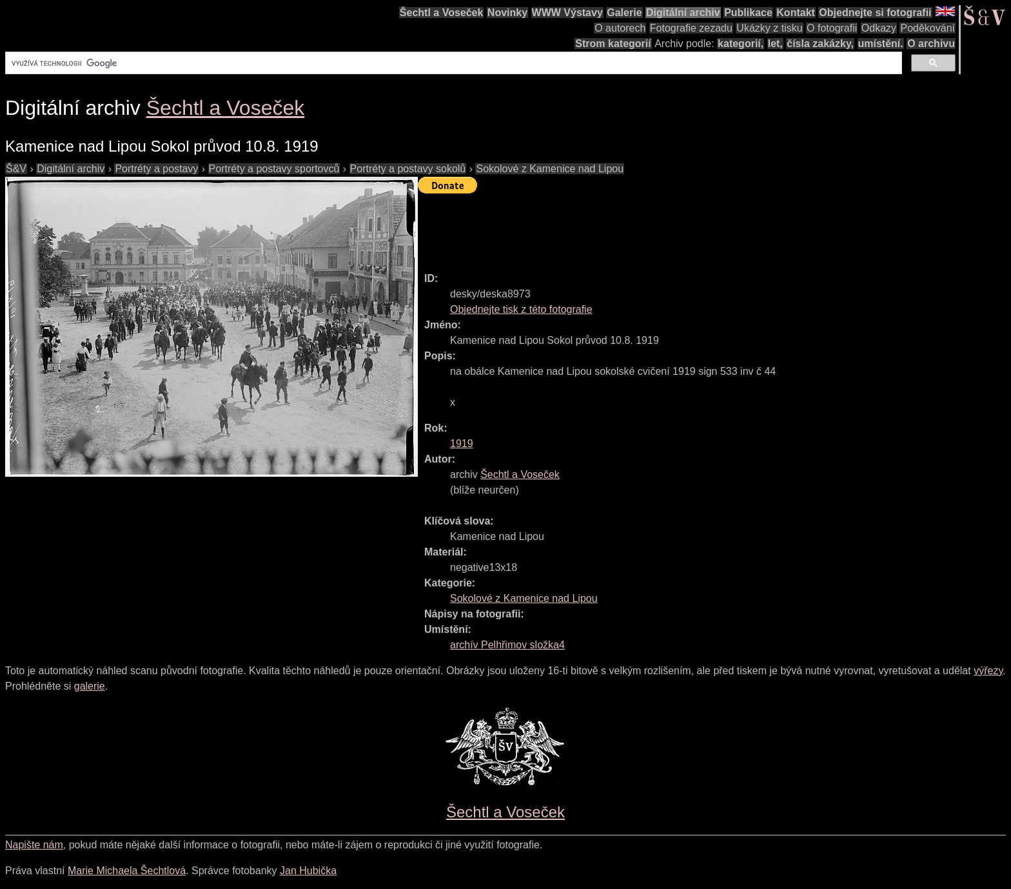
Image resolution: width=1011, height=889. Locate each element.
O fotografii (832, 28)
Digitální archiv (683, 12)
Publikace (748, 12)
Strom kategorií (613, 43)
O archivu (931, 43)
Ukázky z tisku (769, 28)
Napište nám (34, 844)
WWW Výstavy (567, 12)
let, (775, 43)
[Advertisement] (652, 227)
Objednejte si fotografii (875, 12)
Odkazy (878, 28)
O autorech (619, 28)
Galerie (624, 12)
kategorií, (740, 43)
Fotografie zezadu (691, 28)
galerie (89, 686)
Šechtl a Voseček (442, 12)
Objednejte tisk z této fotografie (521, 309)
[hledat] (452, 63)
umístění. (880, 43)
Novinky (507, 12)
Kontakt (795, 12)
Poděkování (927, 28)
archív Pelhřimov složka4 (507, 644)
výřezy (988, 670)
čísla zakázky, (820, 43)
